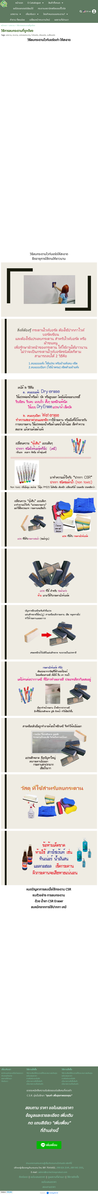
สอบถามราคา (49, 1187)
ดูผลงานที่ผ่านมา (56, 1177)
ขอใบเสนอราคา (37, 1177)
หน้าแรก (4, 25)
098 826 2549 (63, 1167)
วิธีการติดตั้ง (73, 1177)
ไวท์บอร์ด (35, 35)
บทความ (12, 25)
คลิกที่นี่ (68, 1163)
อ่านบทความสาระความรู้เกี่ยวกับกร (40, 1163)
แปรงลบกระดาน (24, 35)
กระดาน (15, 35)
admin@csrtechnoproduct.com (52, 1172)
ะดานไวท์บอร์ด (59, 1163)
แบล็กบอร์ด (51, 35)
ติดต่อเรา (23, 1177)
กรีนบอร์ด (42, 35)
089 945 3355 (77, 1167)
